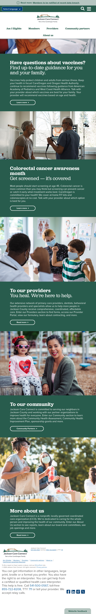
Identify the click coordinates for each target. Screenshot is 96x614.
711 (62, 550)
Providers (52, 28)
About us (48, 35)
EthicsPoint (38, 565)
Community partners (77, 28)
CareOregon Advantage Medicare (14, 562)
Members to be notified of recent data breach (56, 2)
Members (34, 28)
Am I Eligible (14, 28)
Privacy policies (42, 567)
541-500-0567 (35, 550)
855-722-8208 (51, 550)
